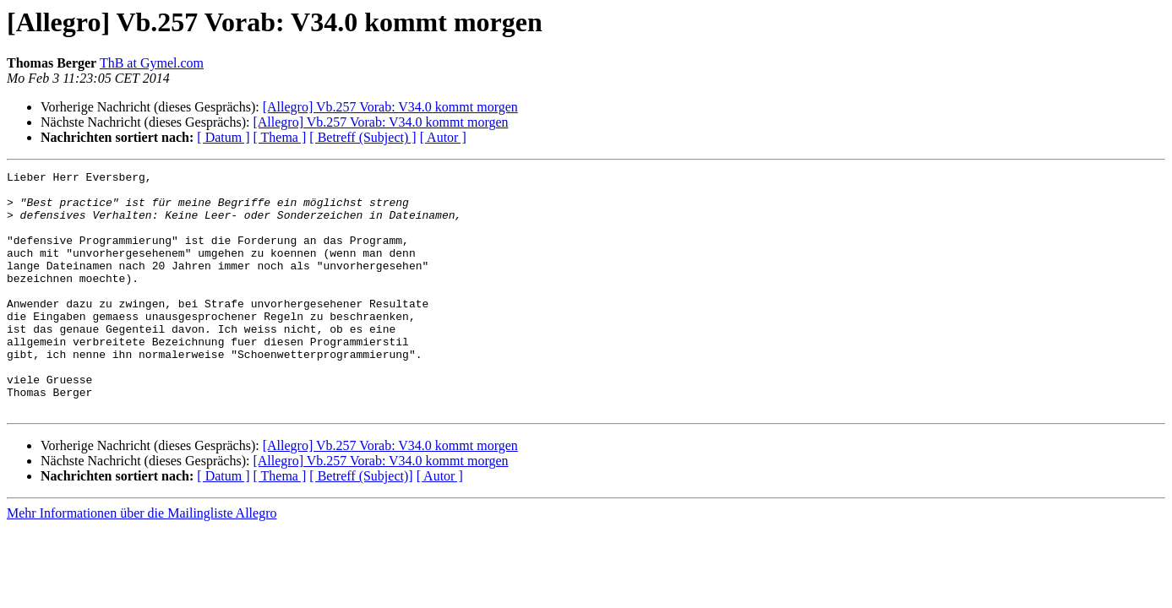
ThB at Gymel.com (152, 63)
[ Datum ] (223, 137)
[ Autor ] (443, 137)
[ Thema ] (280, 137)
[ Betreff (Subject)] (360, 524)
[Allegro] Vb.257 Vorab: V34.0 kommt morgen (390, 107)
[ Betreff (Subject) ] (362, 137)
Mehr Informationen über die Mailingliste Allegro (141, 561)
